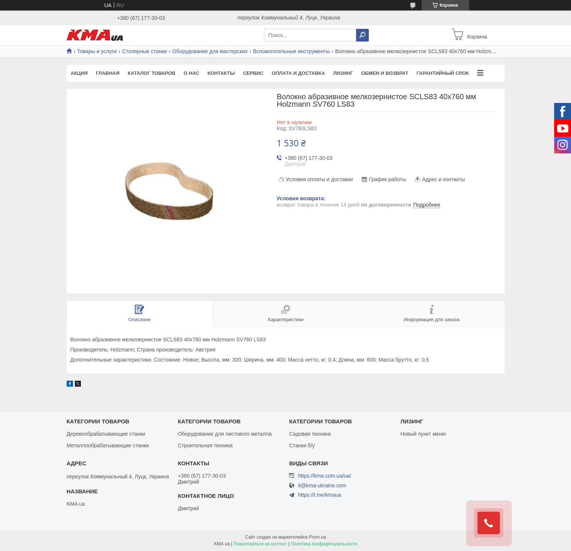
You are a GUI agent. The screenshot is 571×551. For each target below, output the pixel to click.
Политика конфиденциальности (324, 544)
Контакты (221, 73)
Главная (107, 73)
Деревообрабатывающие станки (106, 434)
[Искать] (362, 35)
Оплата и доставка (298, 73)
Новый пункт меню (423, 434)
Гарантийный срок (442, 73)
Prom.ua (317, 537)
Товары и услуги (97, 51)
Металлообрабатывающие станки (108, 445)
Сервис (253, 73)
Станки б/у (302, 445)
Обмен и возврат (384, 73)
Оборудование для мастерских (209, 51)
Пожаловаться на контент (260, 544)
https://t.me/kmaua (319, 495)
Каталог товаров (151, 73)
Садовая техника (310, 434)
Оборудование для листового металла (225, 434)
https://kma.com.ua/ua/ (324, 476)
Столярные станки (144, 51)
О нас (192, 73)
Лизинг (343, 73)
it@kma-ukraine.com (322, 485)
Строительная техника (205, 445)
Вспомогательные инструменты (291, 51)
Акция (79, 73)
